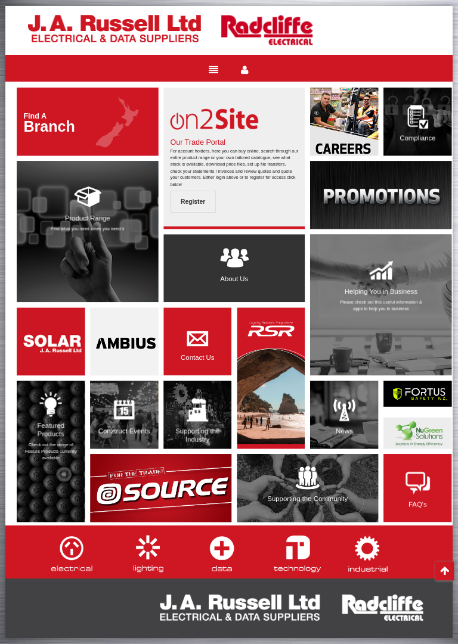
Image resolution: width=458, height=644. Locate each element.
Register (193, 201)
